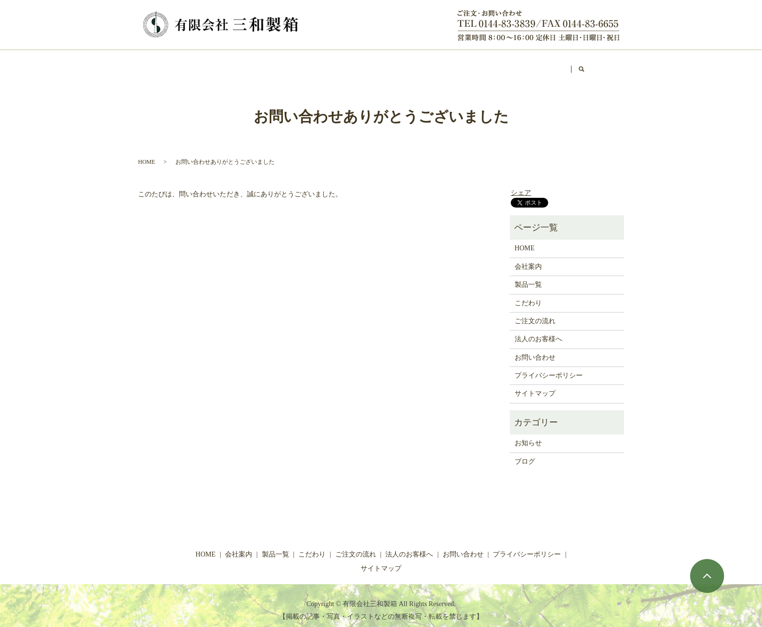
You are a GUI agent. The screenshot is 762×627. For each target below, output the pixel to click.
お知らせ (528, 433)
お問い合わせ (572, 64)
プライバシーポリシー (549, 366)
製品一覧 (252, 64)
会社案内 (204, 64)
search (618, 65)
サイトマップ (535, 384)
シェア (521, 183)
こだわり (299, 64)
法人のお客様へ (419, 64)
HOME (160, 64)
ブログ (521, 64)
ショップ (476, 64)
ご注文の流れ (354, 64)
